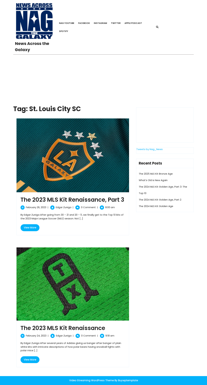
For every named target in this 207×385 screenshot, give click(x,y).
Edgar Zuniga (63, 207)
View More (31, 228)
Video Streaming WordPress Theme (91, 380)
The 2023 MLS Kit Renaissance (63, 328)
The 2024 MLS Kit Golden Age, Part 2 (160, 199)
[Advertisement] (103, 79)
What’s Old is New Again (153, 180)
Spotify (63, 31)
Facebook (84, 23)
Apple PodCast (133, 23)
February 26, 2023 (36, 207)
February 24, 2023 (36, 335)
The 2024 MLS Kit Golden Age (156, 206)
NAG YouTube (66, 23)
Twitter (116, 23)
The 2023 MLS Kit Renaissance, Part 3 (72, 200)
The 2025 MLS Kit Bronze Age (156, 173)
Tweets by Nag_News (149, 149)
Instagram (100, 23)
